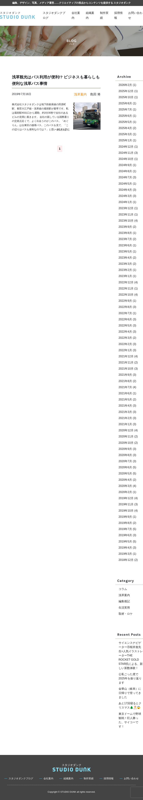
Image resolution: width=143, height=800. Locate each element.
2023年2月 (125, 269)
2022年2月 (125, 344)
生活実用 (124, 607)
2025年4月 (125, 128)
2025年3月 (125, 134)
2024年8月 (125, 171)
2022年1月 (125, 350)
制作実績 (89, 778)
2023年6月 (125, 245)
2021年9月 (125, 374)
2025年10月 (126, 97)
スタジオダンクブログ (21, 778)
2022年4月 (125, 331)
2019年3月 (125, 553)
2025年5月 (125, 121)
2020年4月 (125, 479)
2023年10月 (126, 220)
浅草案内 (124, 595)
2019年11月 (126, 504)
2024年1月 (125, 202)
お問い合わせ (131, 778)
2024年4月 (125, 189)
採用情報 (109, 778)
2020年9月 (125, 448)
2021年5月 (125, 399)
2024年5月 (125, 183)
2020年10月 (126, 442)
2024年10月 (126, 158)
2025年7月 (125, 109)
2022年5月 (125, 325)
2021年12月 (126, 356)
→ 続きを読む (62, 129)
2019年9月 (125, 516)
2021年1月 (125, 424)
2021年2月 (125, 418)
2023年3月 (125, 263)
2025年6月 (125, 115)
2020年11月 (126, 436)
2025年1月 (125, 140)
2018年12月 (126, 559)
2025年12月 (126, 91)
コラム (123, 589)
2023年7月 (125, 239)
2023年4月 (125, 257)
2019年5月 (125, 541)
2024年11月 (126, 152)
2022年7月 (125, 313)
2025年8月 (125, 103)
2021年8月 (125, 381)
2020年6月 (125, 467)
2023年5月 (125, 251)
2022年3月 (125, 337)
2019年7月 (125, 529)
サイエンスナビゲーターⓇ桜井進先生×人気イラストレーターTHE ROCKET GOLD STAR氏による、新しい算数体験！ (131, 655)
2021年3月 (125, 411)
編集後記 (124, 601)
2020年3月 (125, 485)
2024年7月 (125, 177)
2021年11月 (126, 362)
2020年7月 (125, 461)
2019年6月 (125, 535)
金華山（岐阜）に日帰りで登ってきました (130, 693)
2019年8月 (125, 522)
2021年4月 (125, 405)
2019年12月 (126, 498)
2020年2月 (125, 492)
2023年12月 (126, 208)
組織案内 (68, 778)
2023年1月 (125, 276)
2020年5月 (125, 473)
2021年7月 (125, 387)
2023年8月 (125, 232)
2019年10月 (126, 510)
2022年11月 (126, 288)
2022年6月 (125, 319)
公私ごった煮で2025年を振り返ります (130, 678)
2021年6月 (125, 393)
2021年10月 (126, 368)
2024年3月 (125, 195)
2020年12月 (126, 430)
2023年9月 (125, 226)
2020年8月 (125, 455)
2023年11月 (126, 214)
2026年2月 (125, 84)
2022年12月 (126, 282)
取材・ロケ (126, 613)
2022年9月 (125, 300)
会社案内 (48, 778)
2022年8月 (125, 306)
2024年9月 (125, 165)
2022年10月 (126, 294)
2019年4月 (125, 547)
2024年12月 (126, 146)
